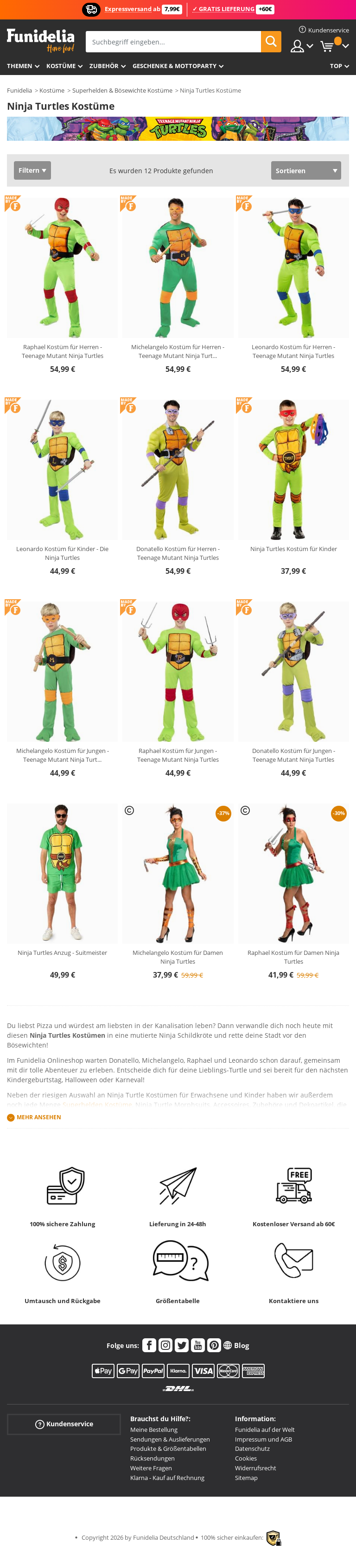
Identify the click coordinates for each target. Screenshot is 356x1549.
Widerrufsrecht (255, 1468)
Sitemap (246, 1478)
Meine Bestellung (154, 1429)
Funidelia (19, 90)
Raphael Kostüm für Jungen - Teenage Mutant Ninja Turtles (178, 755)
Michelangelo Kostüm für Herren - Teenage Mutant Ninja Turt (177, 351)
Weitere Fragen (151, 1468)
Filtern (29, 170)
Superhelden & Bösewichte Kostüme (122, 90)
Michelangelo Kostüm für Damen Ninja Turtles (178, 957)
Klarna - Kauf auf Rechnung (167, 1478)
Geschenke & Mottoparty (174, 66)
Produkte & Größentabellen (168, 1448)
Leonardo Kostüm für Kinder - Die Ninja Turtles (62, 553)
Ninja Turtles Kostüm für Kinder (293, 549)
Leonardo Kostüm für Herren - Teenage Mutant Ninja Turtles (293, 351)
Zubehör (104, 66)
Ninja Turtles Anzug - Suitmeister (62, 952)
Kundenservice (64, 1424)
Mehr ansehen (39, 1117)
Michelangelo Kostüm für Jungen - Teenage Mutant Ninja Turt (62, 755)
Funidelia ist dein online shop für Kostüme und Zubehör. (40, 41)
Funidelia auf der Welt (265, 1429)
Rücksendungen (152, 1458)
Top (336, 66)
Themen (19, 66)
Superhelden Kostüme (97, 1104)
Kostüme (61, 66)
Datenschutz (252, 1448)
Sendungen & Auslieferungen (170, 1439)
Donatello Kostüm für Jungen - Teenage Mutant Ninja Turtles (293, 755)
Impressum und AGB (263, 1439)
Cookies (246, 1458)
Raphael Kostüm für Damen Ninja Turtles (293, 957)
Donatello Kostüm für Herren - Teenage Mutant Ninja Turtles (178, 553)
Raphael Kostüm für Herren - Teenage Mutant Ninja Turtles (62, 351)
